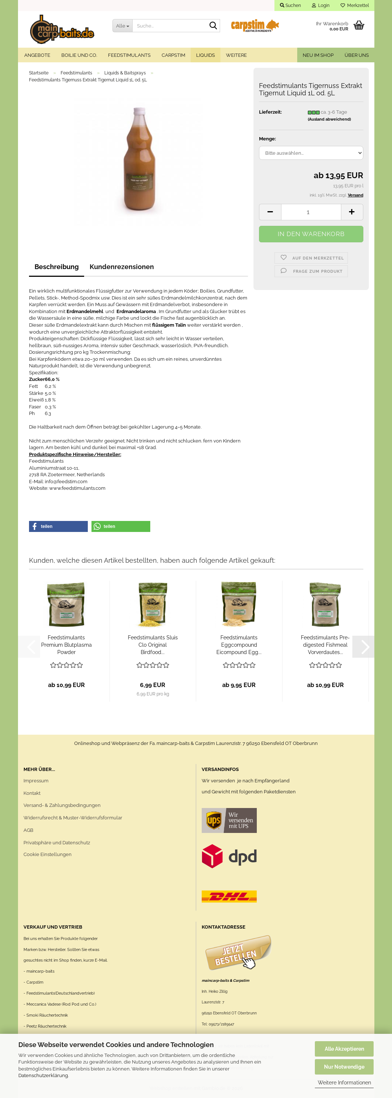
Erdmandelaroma (136, 311)
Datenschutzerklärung (43, 1075)
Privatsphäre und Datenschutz (57, 842)
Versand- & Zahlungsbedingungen (62, 805)
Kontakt (32, 793)
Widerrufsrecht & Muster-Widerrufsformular (73, 817)
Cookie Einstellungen (48, 854)
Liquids (205, 55)
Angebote (37, 55)
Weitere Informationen (344, 1083)
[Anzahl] (311, 212)
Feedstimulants (129, 55)
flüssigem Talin (169, 325)
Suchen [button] (290, 5)
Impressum (36, 780)
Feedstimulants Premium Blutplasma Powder (66, 645)
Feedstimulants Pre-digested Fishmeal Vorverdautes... (325, 645)
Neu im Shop (318, 55)
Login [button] (321, 5)
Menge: (267, 139)
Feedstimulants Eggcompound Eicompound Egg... (239, 645)
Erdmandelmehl (85, 311)
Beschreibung (57, 267)
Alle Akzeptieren (344, 1049)
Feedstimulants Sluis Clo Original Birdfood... (153, 645)
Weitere (236, 55)
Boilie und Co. (79, 55)
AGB (28, 830)
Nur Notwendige (344, 1067)
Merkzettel (355, 5)
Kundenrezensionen (122, 267)
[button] (270, 212)
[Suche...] (122, 25)
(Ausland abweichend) (329, 119)
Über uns (357, 55)
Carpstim (173, 55)
